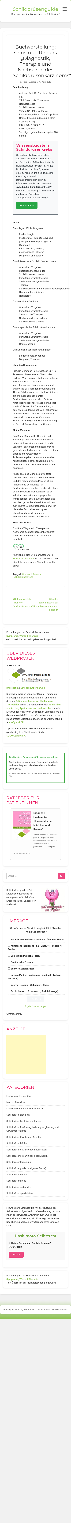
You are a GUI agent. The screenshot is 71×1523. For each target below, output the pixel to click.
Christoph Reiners (31, 574)
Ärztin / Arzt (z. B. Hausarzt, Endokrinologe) (34, 991)
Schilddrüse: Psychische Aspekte (23, 1137)
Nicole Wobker (29, 82)
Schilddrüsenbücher (23, 558)
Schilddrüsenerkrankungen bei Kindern (27, 1155)
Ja (11, 1247)
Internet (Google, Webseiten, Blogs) (30, 985)
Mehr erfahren (26, 205)
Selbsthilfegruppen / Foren (25, 955)
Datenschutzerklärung (32, 687)
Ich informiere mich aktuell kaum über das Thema (37, 939)
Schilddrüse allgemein (18, 1114)
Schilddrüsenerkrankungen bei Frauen (26, 1149)
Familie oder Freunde (22, 962)
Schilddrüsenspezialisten (19, 1193)
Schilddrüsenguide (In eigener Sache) (26, 1168)
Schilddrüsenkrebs (23, 577)
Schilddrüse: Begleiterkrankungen (24, 1121)
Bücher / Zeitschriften (22, 968)
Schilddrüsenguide (35, 9)
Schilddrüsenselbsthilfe (18, 1187)
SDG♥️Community (15, 735)
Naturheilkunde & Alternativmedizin (25, 1108)
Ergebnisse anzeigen (36, 1006)
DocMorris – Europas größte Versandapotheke (33, 757)
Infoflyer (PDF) (16, 722)
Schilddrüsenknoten (16, 1174)
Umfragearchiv (14, 1013)
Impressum (12, 687)
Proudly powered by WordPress (19, 1309)
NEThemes (61, 1309)
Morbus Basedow (15, 1102)
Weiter (16, 1254)
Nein (18, 1247)
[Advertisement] (26, 1054)
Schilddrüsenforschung (18, 1162)
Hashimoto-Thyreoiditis (18, 1096)
